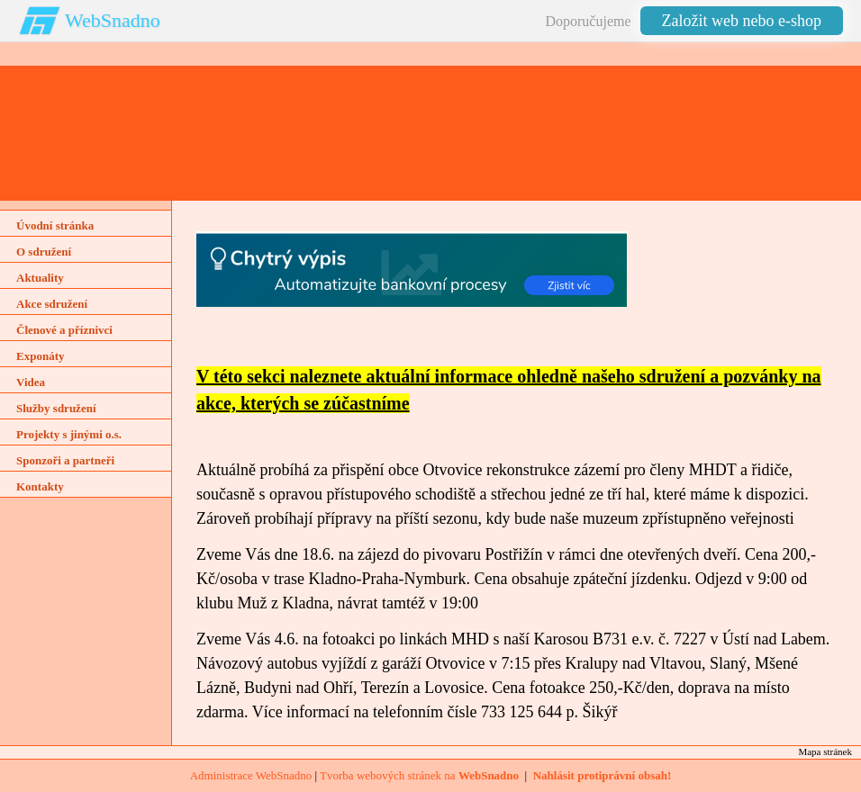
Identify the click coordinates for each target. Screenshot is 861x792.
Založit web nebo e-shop (741, 21)
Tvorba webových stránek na (419, 775)
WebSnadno (112, 20)
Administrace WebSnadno (251, 775)
